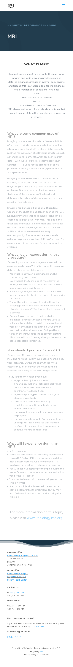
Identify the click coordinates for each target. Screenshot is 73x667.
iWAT (42, 651)
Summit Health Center (17, 580)
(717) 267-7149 (14, 636)
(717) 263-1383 (17, 592)
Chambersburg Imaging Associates (22, 555)
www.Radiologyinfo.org (44, 518)
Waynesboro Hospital (16, 576)
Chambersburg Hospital (17, 573)
